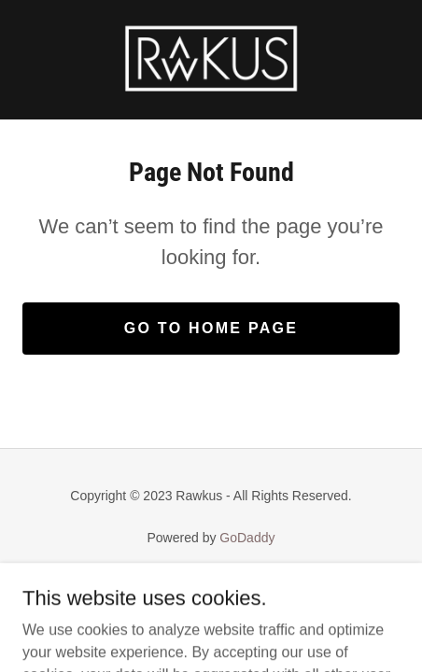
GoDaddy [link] (246, 537)
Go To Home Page (211, 328)
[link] (211, 59)
